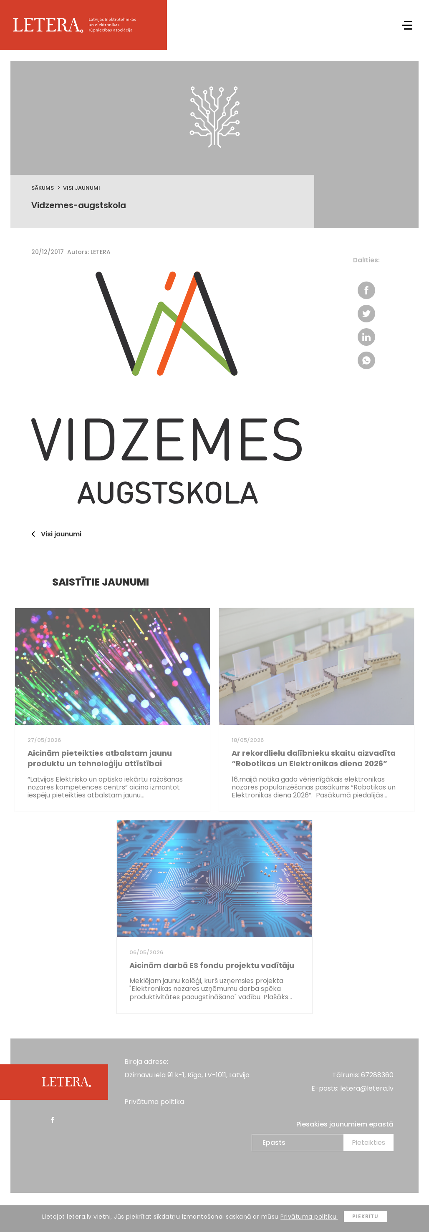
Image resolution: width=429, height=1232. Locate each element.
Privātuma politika (154, 1101)
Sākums (42, 188)
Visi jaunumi (81, 188)
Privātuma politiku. (309, 1216)
